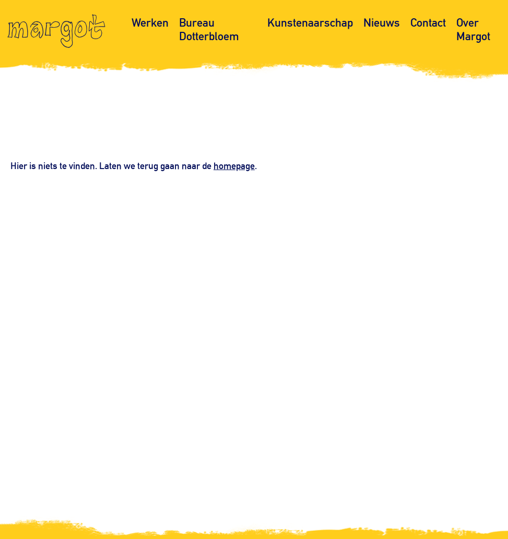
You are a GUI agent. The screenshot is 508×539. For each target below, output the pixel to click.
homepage (234, 165)
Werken (150, 22)
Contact (428, 22)
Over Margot (473, 29)
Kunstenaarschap (310, 22)
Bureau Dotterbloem (209, 29)
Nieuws (381, 22)
